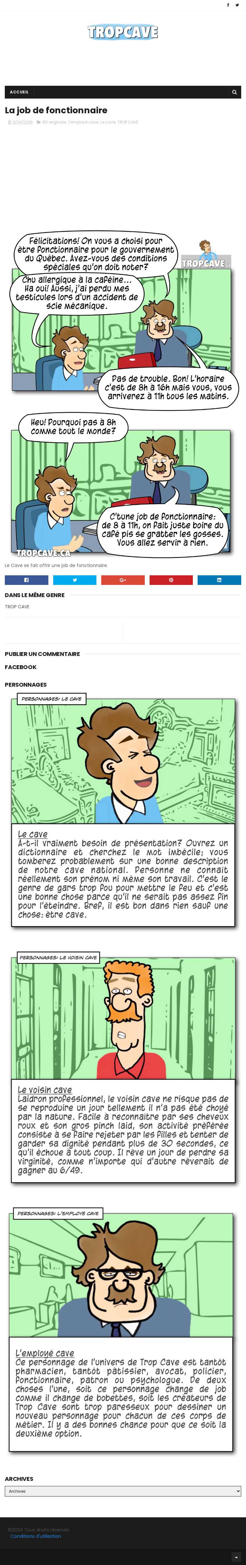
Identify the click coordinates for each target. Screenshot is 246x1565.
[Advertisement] (123, 65)
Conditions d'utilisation (36, 1536)
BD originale (54, 122)
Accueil (19, 92)
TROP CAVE (128, 122)
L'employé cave (83, 122)
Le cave (108, 122)
